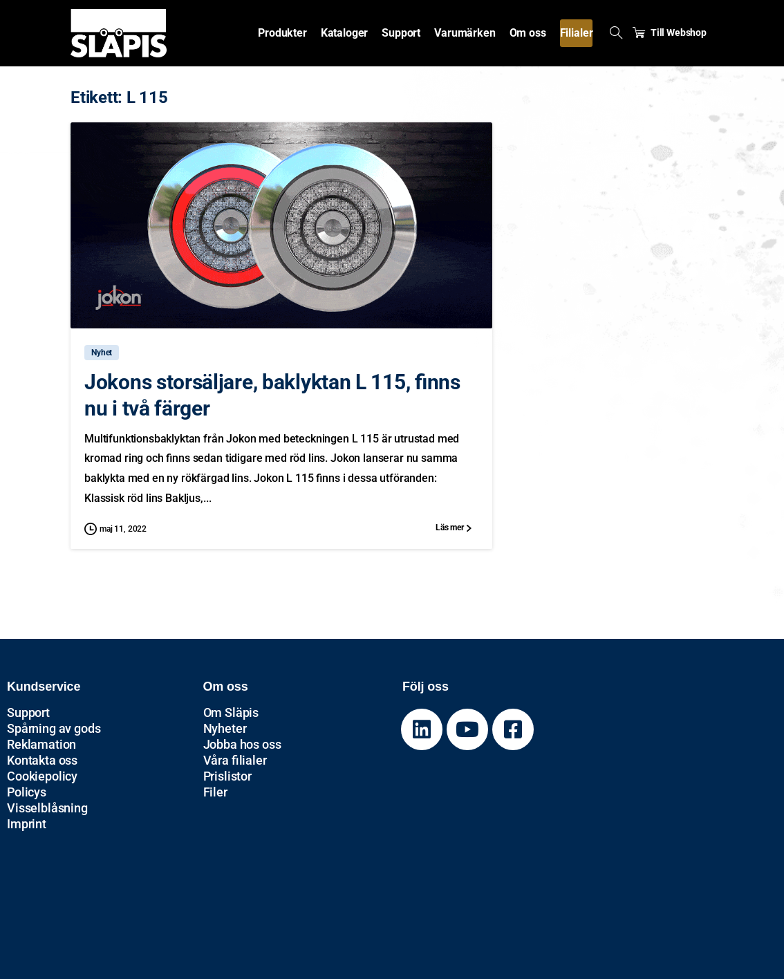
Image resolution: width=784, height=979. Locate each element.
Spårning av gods (53, 728)
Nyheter (225, 728)
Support (28, 712)
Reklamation (41, 744)
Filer (215, 792)
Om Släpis (231, 712)
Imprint (26, 824)
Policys (26, 792)
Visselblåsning (47, 808)
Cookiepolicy (42, 776)
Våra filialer (235, 760)
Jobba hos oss (242, 744)
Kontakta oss (42, 760)
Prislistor (227, 776)
